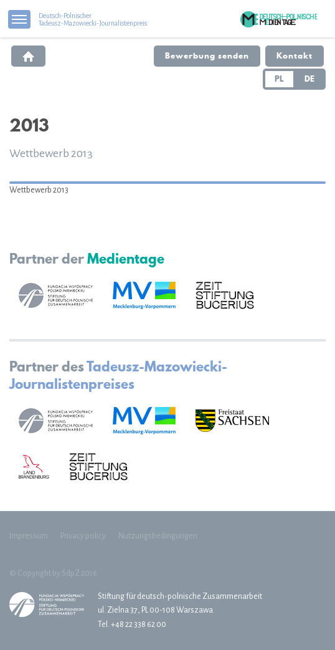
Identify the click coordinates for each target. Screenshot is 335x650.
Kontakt (294, 55)
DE (309, 78)
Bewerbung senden (207, 55)
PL (279, 78)
